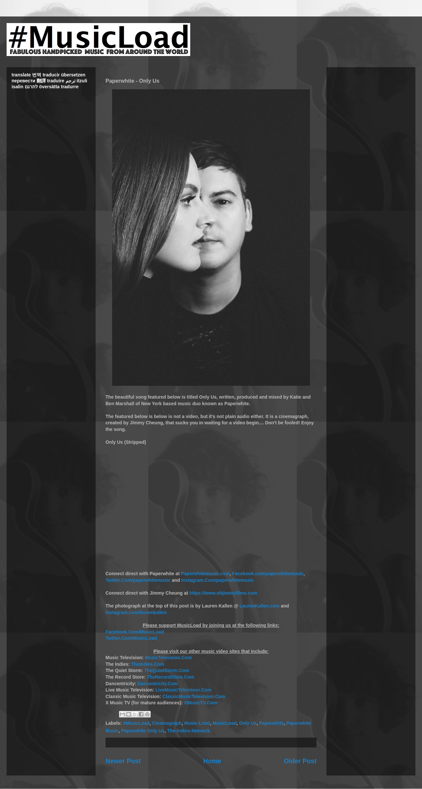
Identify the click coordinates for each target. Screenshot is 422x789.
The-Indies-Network (188, 730)
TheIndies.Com (147, 664)
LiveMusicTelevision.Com (183, 689)
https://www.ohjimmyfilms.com (223, 593)
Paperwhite (271, 723)
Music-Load (197, 723)
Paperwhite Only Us (142, 730)
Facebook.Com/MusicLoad (135, 631)
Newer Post (123, 761)
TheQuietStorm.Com (166, 670)
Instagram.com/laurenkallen (136, 612)
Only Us (247, 723)
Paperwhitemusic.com (205, 573)
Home (212, 761)
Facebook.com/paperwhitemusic (267, 573)
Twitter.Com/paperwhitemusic (138, 580)
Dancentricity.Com (157, 683)
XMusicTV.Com (200, 702)
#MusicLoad (136, 723)
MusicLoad (224, 723)
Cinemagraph (167, 723)
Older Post (300, 761)
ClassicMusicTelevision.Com (193, 696)
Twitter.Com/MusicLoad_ (133, 638)
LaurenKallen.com (259, 605)
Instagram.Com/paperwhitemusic (217, 580)
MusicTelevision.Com (168, 657)
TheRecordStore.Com (170, 677)
